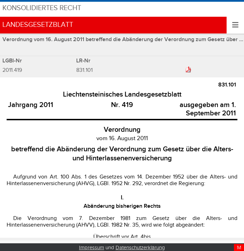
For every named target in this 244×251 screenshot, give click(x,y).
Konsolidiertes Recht (41, 8)
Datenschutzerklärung (140, 248)
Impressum (91, 248)
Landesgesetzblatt (37, 25)
